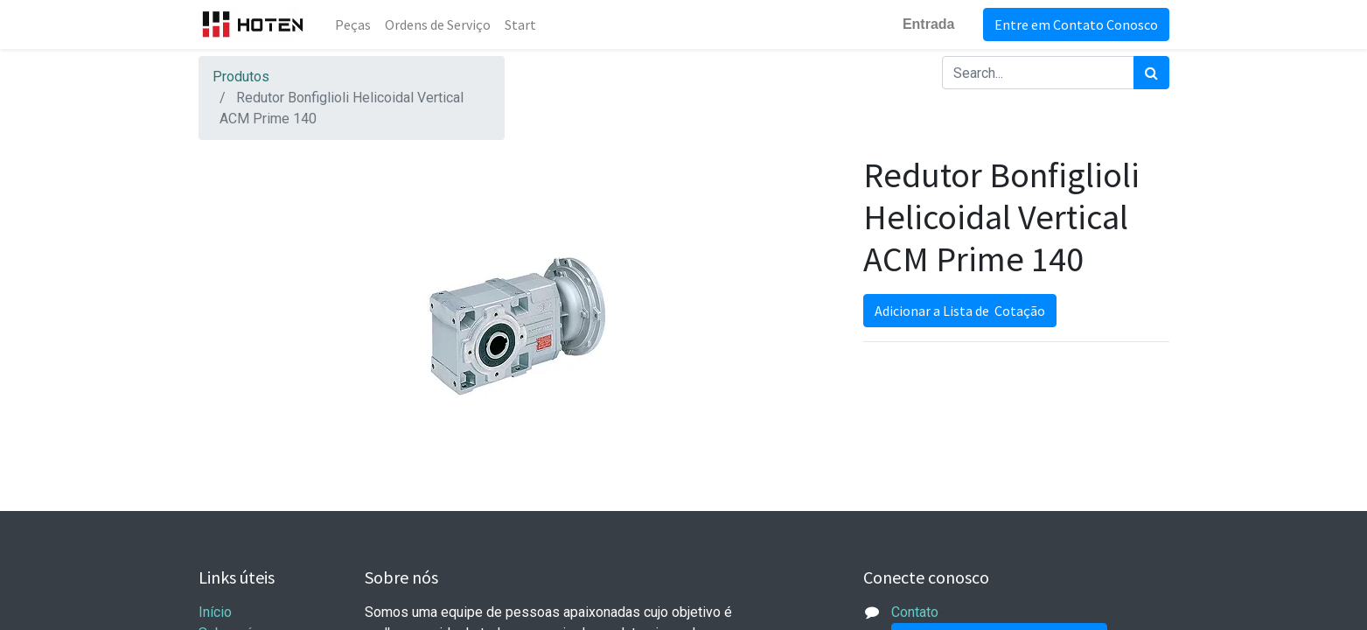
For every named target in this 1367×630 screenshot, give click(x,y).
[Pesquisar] (1151, 72)
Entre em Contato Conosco (1076, 24)
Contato (914, 612)
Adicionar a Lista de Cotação (960, 310)
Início (215, 612)
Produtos (241, 76)
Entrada (929, 24)
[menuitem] (353, 24)
